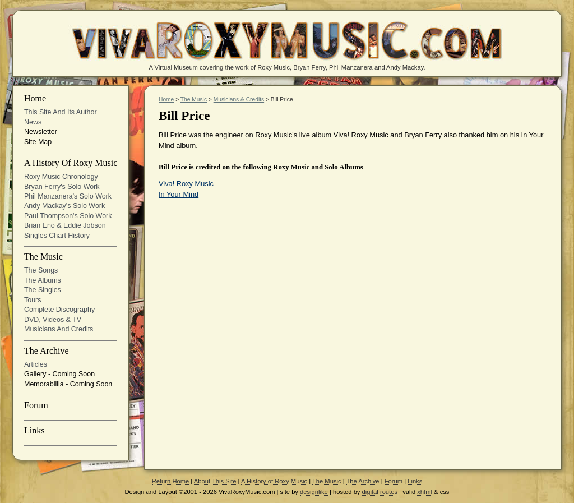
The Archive (46, 351)
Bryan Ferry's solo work (62, 187)
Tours (32, 300)
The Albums (42, 280)
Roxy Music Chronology (61, 177)
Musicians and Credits (58, 329)
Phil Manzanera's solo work (68, 196)
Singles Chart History (57, 235)
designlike (314, 491)
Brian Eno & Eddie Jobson (65, 225)
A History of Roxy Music (70, 163)
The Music (43, 256)
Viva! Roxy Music (186, 183)
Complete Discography (59, 309)
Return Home (170, 481)
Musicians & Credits (239, 99)
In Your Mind (178, 194)
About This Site (215, 481)
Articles (35, 364)
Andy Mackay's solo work (64, 206)
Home (35, 98)
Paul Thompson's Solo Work (68, 216)
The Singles (42, 290)
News (32, 122)
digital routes (379, 491)
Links (34, 430)
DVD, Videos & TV (52, 320)
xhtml (424, 491)
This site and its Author (60, 112)
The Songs (41, 270)
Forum (36, 405)
